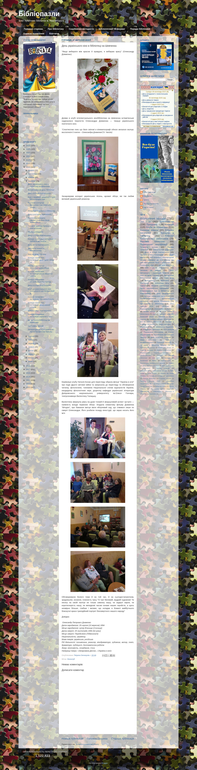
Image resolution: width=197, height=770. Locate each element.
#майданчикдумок (35, 232)
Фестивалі (144, 283)
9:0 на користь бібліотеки (150, 322)
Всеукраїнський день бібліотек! (41, 190)
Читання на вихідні (150, 270)
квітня (31, 351)
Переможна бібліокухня (153, 332)
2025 (28, 146)
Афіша (154, 360)
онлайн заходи (149, 312)
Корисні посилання (33, 33)
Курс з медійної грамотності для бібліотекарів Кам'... (41, 198)
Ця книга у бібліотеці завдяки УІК (155, 345)
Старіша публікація (122, 738)
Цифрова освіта (160, 386)
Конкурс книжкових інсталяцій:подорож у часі (40, 315)
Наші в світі (152, 373)
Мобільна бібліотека (164, 350)
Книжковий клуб (147, 265)
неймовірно (157, 391)
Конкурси (170, 309)
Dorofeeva (147, 196)
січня (30, 361)
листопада (33, 174)
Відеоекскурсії (166, 360)
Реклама (160, 355)
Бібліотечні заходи (153, 218)
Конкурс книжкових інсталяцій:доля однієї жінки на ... (41, 260)
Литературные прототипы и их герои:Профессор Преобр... (41, 330)
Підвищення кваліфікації (153, 244)
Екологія (147, 368)
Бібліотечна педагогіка (165, 327)
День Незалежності (165, 293)
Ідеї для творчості (166, 265)
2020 (28, 163)
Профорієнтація (145, 355)
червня (31, 343)
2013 (28, 384)
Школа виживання (162, 301)
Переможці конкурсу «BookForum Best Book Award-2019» (39, 220)
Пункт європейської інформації (154, 288)
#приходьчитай (146, 327)
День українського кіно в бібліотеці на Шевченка (39, 185)
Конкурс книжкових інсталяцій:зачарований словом (39, 305)
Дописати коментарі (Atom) (87, 744)
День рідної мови (168, 366)
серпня (31, 336)
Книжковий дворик (164, 347)
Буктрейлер (150, 281)
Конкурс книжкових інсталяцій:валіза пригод (39, 281)
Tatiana (146, 200)
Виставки (165, 306)
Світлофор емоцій (36, 326)
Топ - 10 (145, 221)
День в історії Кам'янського (39, 193)
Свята (142, 286)
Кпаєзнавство (145, 371)
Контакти (54, 33)
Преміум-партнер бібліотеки (160, 319)
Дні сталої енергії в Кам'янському (36, 249)
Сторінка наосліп (165, 378)
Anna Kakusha (149, 192)
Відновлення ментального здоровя (152, 363)
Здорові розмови (163, 368)
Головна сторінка (33, 29)
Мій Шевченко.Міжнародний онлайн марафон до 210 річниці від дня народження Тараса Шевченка (157, 260)
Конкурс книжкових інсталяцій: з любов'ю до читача (41, 240)
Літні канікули (168, 330)
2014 (28, 380)
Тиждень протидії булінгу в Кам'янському (39, 227)
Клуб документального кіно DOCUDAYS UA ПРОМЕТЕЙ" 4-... (41, 291)
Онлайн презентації (156, 376)
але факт (156, 358)
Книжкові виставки (146, 350)
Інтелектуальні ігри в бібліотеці (154, 291)
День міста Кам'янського (38, 245)
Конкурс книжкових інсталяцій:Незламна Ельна (41, 298)
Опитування (170, 376)
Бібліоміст (165, 281)
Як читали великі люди (160, 389)
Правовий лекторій (164, 342)
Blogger (104, 763)
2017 (28, 369)
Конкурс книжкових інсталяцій (157, 296)
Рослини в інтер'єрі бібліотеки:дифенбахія (38, 267)
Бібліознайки (159, 309)
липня (31, 340)
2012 (28, 387)
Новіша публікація (72, 738)
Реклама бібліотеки (152, 241)
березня (32, 354)
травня (31, 347)
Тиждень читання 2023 (150, 381)
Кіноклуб (71, 659)
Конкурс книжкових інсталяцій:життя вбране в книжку (40, 274)
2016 (28, 373)
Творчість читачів (149, 247)
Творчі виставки (165, 324)
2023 (28, 153)
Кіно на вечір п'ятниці (37, 254)
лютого (31, 358)
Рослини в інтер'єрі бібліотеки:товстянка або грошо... (39, 205)
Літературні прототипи (151, 330)
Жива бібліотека (148, 340)
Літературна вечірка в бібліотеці (41, 211)
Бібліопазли (39, 14)
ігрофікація (144, 360)
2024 (28, 149)
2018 (28, 366)
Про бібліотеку (56, 29)
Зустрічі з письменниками (151, 255)
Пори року (169, 278)
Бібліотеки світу (162, 283)
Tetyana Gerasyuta (150, 204)
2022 (28, 156)
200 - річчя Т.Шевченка (157, 268)
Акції (154, 314)
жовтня (31, 177)
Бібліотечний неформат (163, 250)
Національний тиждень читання (154, 353)
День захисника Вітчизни (161, 337)
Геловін (171, 363)
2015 (28, 377)
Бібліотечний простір (147, 347)
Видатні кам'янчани (160, 286)
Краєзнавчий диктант (160, 371)
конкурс (167, 358)
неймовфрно (144, 391)
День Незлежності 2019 (151, 366)
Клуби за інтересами (157, 227)
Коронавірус (145, 293)
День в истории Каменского (39, 214)
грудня (31, 170)
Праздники (152, 224)
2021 (28, 160)
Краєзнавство (167, 221)
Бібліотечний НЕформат (112, 29)
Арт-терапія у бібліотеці (151, 304)
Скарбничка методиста (81, 29)
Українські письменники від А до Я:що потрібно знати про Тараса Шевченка (157, 383)
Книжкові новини (149, 230)
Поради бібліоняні (140, 29)
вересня (32, 181)
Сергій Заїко (148, 207)
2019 (28, 167)
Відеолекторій (145, 309)
